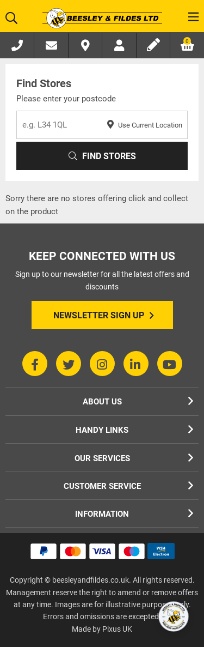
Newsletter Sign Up (103, 315)
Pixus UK (117, 629)
